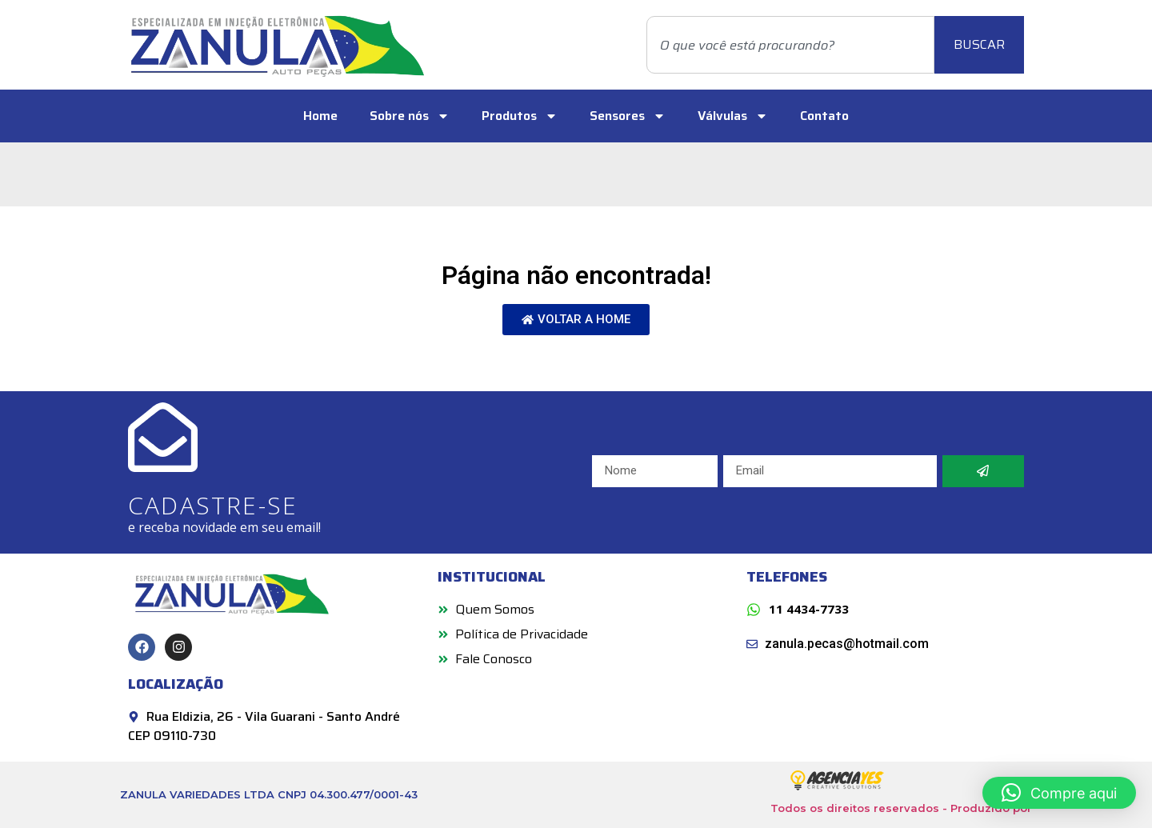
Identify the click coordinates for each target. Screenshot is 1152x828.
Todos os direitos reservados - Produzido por (901, 808)
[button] (1059, 793)
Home (320, 116)
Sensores (628, 116)
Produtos (520, 116)
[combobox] (790, 45)
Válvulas (733, 116)
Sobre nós (410, 116)
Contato (824, 116)
